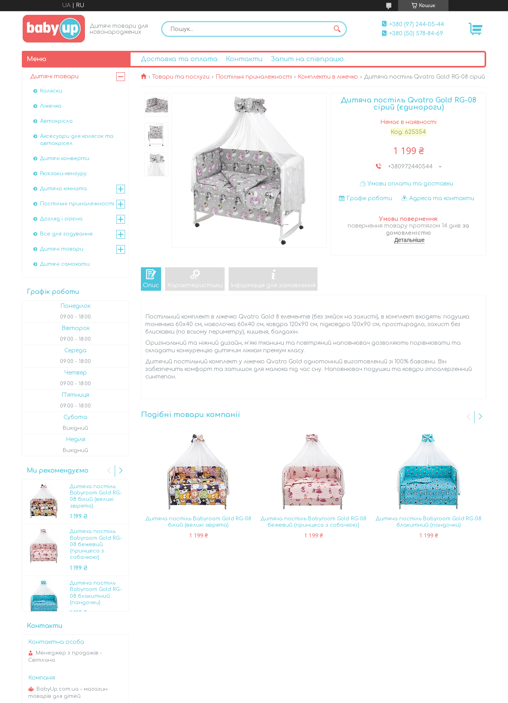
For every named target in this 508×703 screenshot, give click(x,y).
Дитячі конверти (64, 158)
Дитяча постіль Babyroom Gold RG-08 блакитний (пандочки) (428, 522)
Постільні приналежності (254, 77)
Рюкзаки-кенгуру (63, 173)
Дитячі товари (54, 76)
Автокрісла (56, 121)
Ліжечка (51, 106)
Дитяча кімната (63, 188)
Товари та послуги (181, 77)
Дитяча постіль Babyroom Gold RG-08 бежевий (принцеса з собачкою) (313, 522)
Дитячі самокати (65, 264)
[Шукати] (337, 29)
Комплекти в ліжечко (328, 77)
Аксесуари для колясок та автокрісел (77, 139)
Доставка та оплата (179, 59)
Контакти (244, 59)
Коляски (51, 91)
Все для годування (66, 234)
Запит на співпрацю (307, 59)
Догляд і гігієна (61, 219)
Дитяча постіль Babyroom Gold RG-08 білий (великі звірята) (198, 522)
